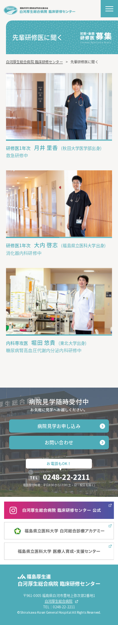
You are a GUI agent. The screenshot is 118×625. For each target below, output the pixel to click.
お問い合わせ (59, 442)
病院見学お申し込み (58, 426)
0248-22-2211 (66, 477)
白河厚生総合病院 (59, 601)
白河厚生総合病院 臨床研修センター (34, 62)
